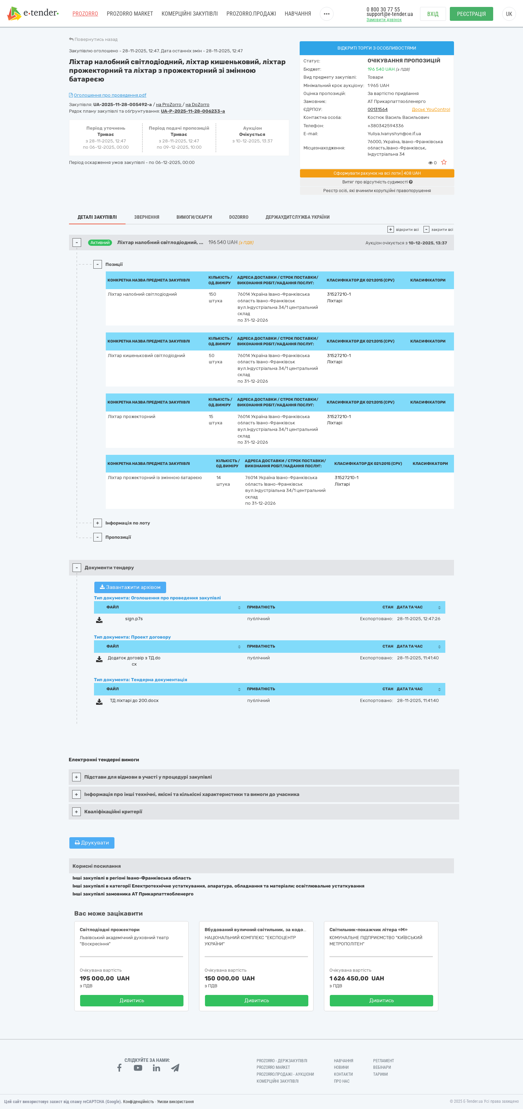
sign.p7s (134, 618)
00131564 (378, 109)
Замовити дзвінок (384, 19)
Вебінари (382, 1067)
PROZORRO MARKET (130, 13)
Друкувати (92, 843)
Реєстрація (471, 14)
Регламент (383, 1060)
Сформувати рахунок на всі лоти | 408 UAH (377, 173)
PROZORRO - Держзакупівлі (282, 1060)
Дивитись (132, 1000)
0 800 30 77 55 (383, 9)
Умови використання (175, 1101)
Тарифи (380, 1074)
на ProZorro (169, 104)
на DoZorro (197, 104)
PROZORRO (85, 13)
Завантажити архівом (130, 587)
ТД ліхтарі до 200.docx (134, 700)
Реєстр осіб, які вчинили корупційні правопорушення (377, 190)
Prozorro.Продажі (251, 13)
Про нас (342, 1081)
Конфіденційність (138, 1101)
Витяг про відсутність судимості (377, 182)
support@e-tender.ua (390, 14)
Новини (341, 1067)
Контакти (343, 1074)
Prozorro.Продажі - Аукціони (285, 1074)
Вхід (433, 14)
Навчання (298, 13)
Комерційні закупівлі (190, 13)
